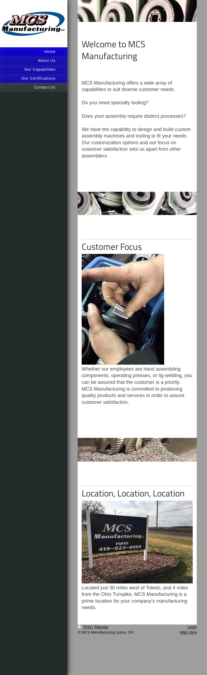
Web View (188, 632)
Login (192, 627)
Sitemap (101, 627)
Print (85, 627)
